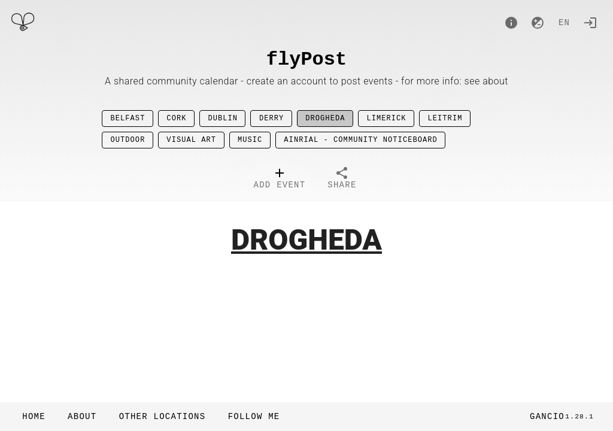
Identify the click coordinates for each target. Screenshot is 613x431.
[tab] (279, 179)
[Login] (590, 23)
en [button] (564, 23)
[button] (161, 416)
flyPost (306, 59)
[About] (511, 23)
